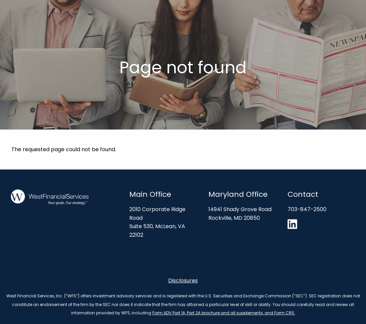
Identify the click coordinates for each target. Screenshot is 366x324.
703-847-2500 (307, 209)
